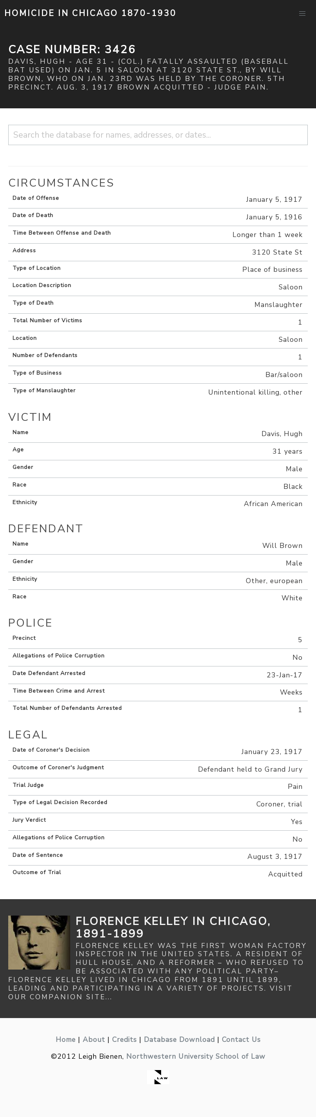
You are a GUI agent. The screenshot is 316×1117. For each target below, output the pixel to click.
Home (66, 1039)
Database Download (179, 1039)
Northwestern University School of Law (195, 1056)
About (94, 1039)
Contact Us (241, 1039)
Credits (124, 1039)
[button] (302, 13)
